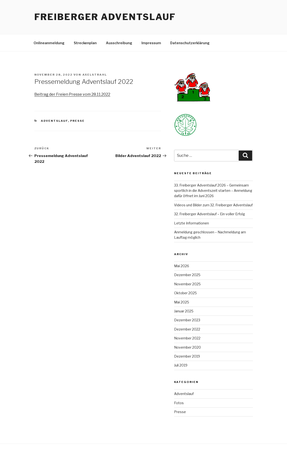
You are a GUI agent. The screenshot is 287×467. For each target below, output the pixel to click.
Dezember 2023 (187, 320)
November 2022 (187, 338)
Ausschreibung (119, 43)
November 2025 (187, 284)
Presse (77, 120)
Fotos (179, 403)
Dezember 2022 (187, 329)
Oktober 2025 (185, 293)
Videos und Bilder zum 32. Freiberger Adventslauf (213, 205)
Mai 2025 (181, 302)
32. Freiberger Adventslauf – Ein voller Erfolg (209, 214)
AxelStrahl (94, 74)
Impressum (151, 43)
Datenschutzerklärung (190, 43)
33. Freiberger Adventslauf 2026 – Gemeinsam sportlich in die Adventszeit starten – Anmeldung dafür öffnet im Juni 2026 (213, 190)
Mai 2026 (181, 266)
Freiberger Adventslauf (105, 17)
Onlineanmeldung (49, 43)
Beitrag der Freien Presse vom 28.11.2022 (72, 94)
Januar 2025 (183, 311)
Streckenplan (85, 43)
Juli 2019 (180, 365)
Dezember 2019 (187, 356)
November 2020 (187, 347)
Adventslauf (54, 120)
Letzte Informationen (191, 223)
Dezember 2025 (187, 275)
